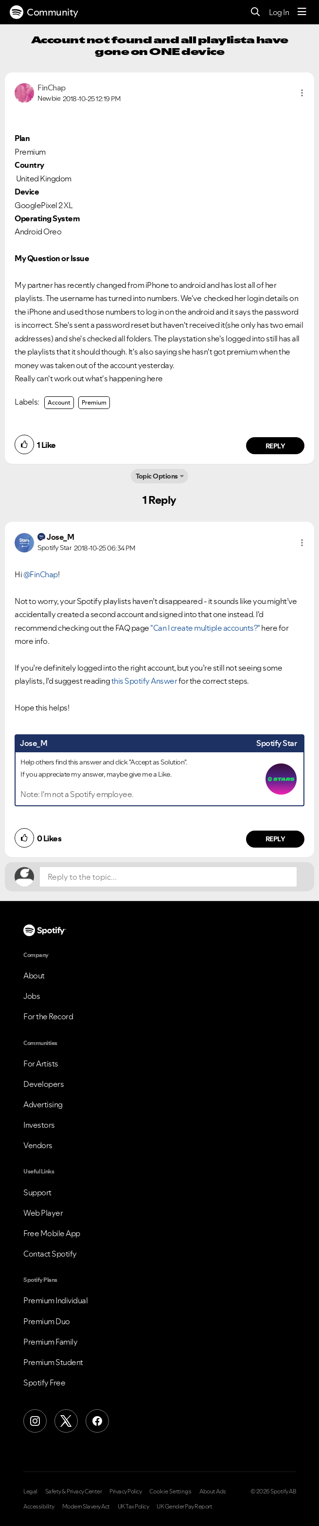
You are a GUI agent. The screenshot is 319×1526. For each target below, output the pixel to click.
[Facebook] (97, 1421)
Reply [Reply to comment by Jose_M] (275, 839)
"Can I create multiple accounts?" (205, 627)
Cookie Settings (170, 1491)
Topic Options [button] (157, 476)
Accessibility (38, 1506)
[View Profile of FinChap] (51, 87)
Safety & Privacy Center (73, 1491)
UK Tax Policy (133, 1506)
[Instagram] (35, 1421)
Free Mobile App (51, 1233)
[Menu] (302, 12)
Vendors (38, 1145)
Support (37, 1192)
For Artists (40, 1063)
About (34, 975)
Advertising (43, 1104)
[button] (302, 93)
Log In (279, 12)
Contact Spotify (50, 1253)
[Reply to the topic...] (168, 877)
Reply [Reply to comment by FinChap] (275, 446)
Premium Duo (46, 1321)
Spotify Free (44, 1382)
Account (59, 402)
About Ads (212, 1491)
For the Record (48, 1016)
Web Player (43, 1212)
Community (44, 12)
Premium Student (53, 1362)
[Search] (255, 12)
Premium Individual (55, 1300)
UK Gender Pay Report (184, 1506)
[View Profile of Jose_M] (60, 537)
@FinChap (40, 574)
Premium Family (50, 1341)
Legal (30, 1491)
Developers (43, 1084)
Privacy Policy (125, 1491)
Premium (94, 402)
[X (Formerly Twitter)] (66, 1421)
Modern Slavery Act (86, 1506)
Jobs (31, 996)
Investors (39, 1124)
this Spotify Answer (144, 680)
